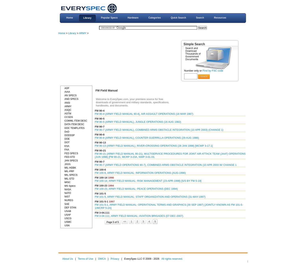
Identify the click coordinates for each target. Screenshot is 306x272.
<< (124, 221)
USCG (68, 218)
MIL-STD (69, 178)
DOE (67, 138)
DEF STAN (70, 207)
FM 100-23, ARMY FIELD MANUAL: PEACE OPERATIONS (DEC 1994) (136, 188)
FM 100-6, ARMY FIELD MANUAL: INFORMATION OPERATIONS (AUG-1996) (140, 172)
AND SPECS (72, 99)
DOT (67, 142)
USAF (68, 214)
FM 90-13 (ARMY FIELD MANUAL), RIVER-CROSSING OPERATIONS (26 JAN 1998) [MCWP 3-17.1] (154, 145)
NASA (68, 189)
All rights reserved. (172, 258)
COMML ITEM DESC (76, 120)
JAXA (68, 164)
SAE (67, 204)
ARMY (82, 33)
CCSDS (69, 117)
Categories (155, 17)
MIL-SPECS (71, 175)
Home (69, 17)
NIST (67, 196)
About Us (67, 258)
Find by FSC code (213, 70)
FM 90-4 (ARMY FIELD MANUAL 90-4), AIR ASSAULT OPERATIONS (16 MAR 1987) (144, 113)
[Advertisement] (90, 61)
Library (87, 18)
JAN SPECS (71, 160)
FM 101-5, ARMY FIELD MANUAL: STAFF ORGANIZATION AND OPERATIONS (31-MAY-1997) (150, 196)
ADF (67, 88)
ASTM (68, 113)
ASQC (68, 110)
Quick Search (178, 17)
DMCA (102, 258)
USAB (68, 211)
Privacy (115, 258)
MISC (68, 182)
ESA (67, 146)
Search (200, 17)
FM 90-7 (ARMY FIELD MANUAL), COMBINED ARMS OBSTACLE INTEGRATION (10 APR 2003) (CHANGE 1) (159, 129)
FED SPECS (71, 153)
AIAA (67, 91)
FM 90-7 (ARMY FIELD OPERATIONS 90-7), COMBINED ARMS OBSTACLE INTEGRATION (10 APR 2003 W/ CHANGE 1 (165, 164)
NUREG (69, 200)
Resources (220, 17)
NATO (68, 193)
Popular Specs (109, 17)
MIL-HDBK (70, 167)
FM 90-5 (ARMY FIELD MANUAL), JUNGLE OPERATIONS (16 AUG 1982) (138, 121)
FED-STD (70, 157)
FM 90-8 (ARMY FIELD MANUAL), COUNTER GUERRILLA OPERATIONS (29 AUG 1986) (147, 137)
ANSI (67, 102)
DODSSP (70, 135)
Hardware (133, 17)
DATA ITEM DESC (74, 124)
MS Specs (70, 186)
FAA (67, 149)
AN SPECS (71, 95)
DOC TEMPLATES (75, 128)
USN (67, 225)
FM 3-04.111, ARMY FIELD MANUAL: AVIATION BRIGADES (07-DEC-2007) (139, 215)
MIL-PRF (69, 171)
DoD (67, 131)
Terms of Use (85, 258)
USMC (68, 222)
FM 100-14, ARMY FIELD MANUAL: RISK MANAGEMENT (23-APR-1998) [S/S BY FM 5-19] (148, 180)
